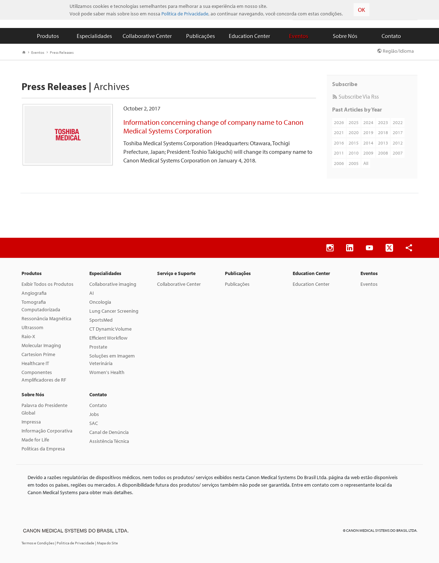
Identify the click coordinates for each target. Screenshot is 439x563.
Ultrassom (32, 327)
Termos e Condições (38, 542)
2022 (398, 122)
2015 (354, 143)
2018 (383, 132)
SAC (93, 423)
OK (361, 9)
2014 (368, 143)
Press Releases (60, 52)
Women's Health (106, 372)
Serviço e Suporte (176, 273)
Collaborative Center (147, 35)
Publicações (200, 35)
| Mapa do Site (106, 542)
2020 (354, 132)
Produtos (48, 35)
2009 (368, 153)
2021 (339, 132)
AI (91, 293)
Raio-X (28, 336)
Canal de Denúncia (109, 432)
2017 (398, 132)
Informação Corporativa (47, 430)
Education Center (249, 35)
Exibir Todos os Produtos (48, 284)
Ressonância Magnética (46, 318)
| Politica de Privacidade (75, 542)
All (365, 163)
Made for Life (35, 439)
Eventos (298, 35)
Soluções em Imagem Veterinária (112, 359)
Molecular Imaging (41, 345)
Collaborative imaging (112, 284)
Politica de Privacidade (184, 13)
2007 (398, 153)
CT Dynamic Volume (110, 329)
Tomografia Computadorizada (41, 306)
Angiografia (34, 293)
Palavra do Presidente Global (44, 409)
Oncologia (100, 302)
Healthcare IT (35, 363)
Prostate (98, 347)
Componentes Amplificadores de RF (44, 376)
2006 (339, 163)
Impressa (31, 421)
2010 (354, 153)
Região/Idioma (395, 51)
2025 (354, 122)
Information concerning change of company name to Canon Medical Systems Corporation (213, 126)
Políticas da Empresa (43, 448)
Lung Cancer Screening (113, 311)
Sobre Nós (345, 35)
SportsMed (101, 320)
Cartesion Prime (38, 354)
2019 (368, 132)
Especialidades (94, 35)
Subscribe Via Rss (355, 96)
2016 (339, 143)
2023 (383, 122)
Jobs (94, 414)
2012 (398, 143)
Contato (391, 35)
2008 (383, 153)
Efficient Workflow (108, 338)
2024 (368, 122)
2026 (339, 122)
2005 (354, 163)
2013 (383, 143)
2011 (339, 153)
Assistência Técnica (109, 441)
